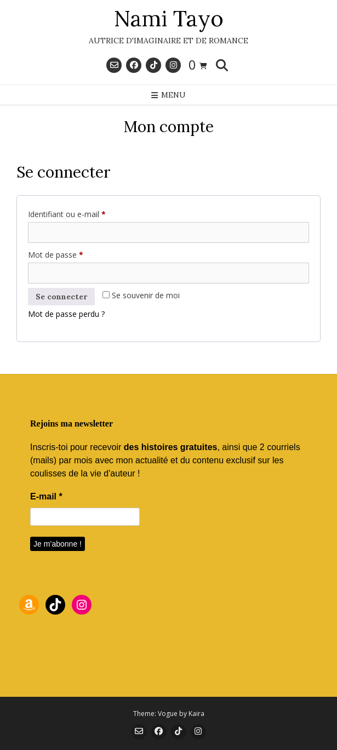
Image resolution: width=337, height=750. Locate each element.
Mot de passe (75, 253)
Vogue (168, 713)
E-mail (46, 496)
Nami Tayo (169, 19)
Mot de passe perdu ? (66, 314)
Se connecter (61, 297)
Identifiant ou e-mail (86, 213)
